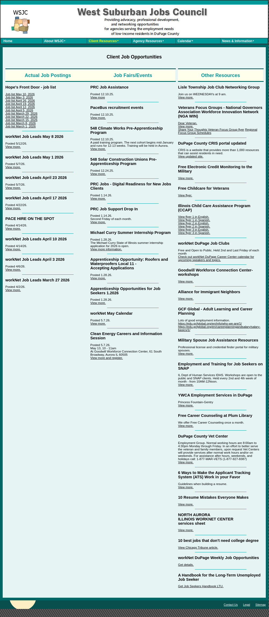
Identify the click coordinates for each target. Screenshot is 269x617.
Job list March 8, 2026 (20, 123)
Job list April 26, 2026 (20, 100)
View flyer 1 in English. (193, 216)
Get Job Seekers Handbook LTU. (200, 586)
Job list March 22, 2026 (21, 116)
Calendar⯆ (185, 41)
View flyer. (185, 195)
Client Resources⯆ (103, 41)
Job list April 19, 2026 (20, 103)
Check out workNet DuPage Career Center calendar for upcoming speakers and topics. (216, 258)
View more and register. (106, 357)
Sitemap (260, 604)
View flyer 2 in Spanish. (194, 226)
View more (97, 97)
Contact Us (231, 604)
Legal (246, 604)
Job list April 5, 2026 (19, 110)
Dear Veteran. (187, 123)
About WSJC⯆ (54, 41)
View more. (13, 146)
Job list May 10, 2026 (20, 94)
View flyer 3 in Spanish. (194, 232)
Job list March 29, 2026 (21, 113)
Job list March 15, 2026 (21, 120)
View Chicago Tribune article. (198, 547)
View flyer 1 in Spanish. (194, 220)
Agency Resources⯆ (148, 41)
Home (7, 41)
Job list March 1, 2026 (20, 126)
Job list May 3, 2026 (19, 97)
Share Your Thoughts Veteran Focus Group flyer (211, 129)
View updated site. (190, 156)
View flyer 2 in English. (193, 223)
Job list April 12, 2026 (20, 107)
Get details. (186, 564)
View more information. (106, 249)
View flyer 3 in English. (193, 229)
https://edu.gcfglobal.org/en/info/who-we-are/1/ (210, 323)
